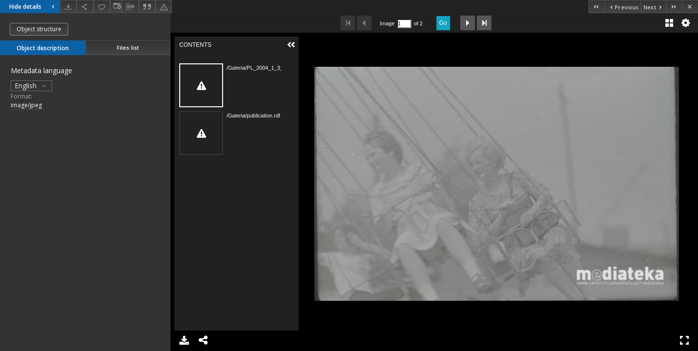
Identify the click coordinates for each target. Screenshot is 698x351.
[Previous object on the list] (622, 6)
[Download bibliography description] (130, 7)
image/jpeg (26, 105)
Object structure (39, 29)
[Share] (84, 6)
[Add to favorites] (102, 6)
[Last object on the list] (674, 6)
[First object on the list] (596, 6)
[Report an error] (163, 6)
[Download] (68, 6)
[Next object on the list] (653, 6)
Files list (128, 47)
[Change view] (116, 6)
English (31, 85)
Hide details (33, 6)
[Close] (690, 6)
